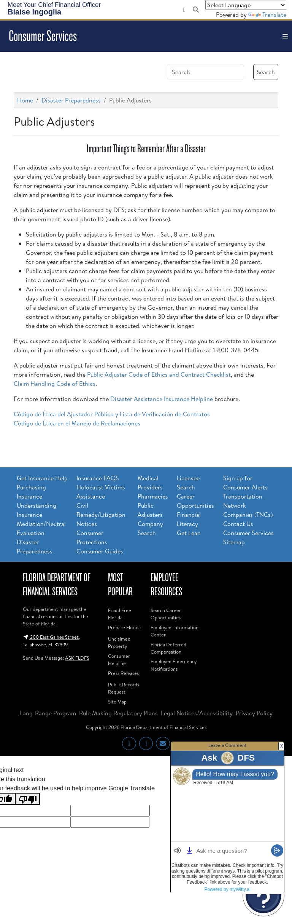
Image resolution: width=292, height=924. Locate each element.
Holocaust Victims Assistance (100, 491)
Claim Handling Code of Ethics (54, 383)
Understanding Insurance (36, 510)
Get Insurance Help (42, 478)
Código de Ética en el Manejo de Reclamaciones (77, 423)
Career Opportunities (195, 501)
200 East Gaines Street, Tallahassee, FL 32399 (51, 640)
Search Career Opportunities (166, 614)
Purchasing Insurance (31, 491)
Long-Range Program (47, 713)
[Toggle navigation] (285, 36)
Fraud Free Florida (119, 614)
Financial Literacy (189, 519)
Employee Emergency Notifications (174, 665)
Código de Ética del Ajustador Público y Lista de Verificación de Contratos (112, 414)
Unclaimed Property (119, 642)
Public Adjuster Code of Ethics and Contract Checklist (159, 374)
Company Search (150, 528)
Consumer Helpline (119, 659)
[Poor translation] (28, 799)
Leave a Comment (227, 745)
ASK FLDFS (77, 657)
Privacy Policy (254, 713)
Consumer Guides (99, 551)
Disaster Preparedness (71, 100)
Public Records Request (123, 688)
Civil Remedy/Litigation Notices (100, 514)
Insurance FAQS (97, 478)
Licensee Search (188, 482)
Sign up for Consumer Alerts (245, 482)
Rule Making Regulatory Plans (118, 713)
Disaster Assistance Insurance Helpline (161, 399)
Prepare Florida (124, 627)
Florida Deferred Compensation (168, 648)
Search (266, 72)
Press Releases (123, 673)
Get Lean (189, 533)
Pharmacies (153, 496)
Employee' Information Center (174, 631)
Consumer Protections (91, 537)
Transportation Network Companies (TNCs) (248, 505)
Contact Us (238, 524)
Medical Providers (150, 482)
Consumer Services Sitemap (248, 537)
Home (25, 100)
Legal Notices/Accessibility (197, 713)
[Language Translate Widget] (245, 5)
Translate (267, 14)
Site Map (117, 701)
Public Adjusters (150, 510)
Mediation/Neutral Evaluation (41, 528)
